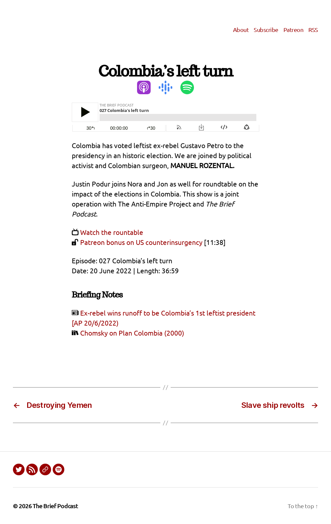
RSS (313, 29)
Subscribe (266, 29)
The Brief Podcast (55, 505)
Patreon (293, 29)
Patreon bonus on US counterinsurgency (141, 242)
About (241, 29)
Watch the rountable (111, 232)
